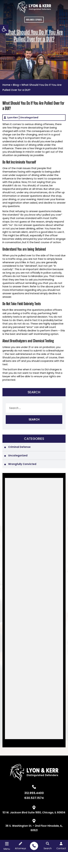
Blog (16, 85)
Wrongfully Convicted (22, 464)
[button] (4, 29)
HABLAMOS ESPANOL (34, 19)
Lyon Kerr (12, 117)
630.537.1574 (34, 798)
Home (6, 85)
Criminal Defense (19, 447)
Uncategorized (29, 117)
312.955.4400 (34, 793)
